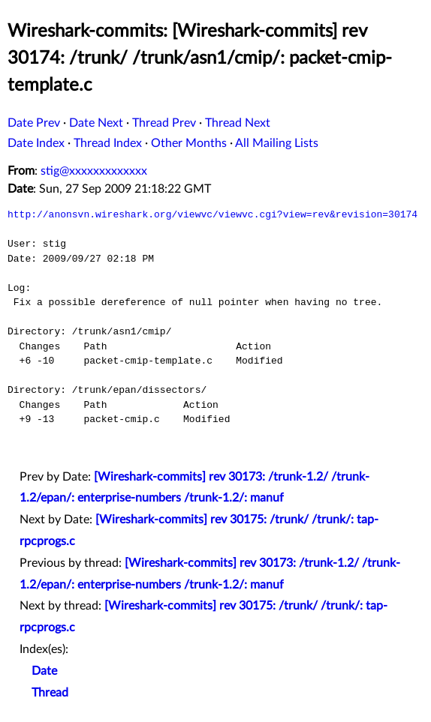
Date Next (96, 123)
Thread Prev (164, 123)
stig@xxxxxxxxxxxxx (94, 171)
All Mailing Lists (276, 143)
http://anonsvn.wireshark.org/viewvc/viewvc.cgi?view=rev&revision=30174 (212, 214)
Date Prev (34, 123)
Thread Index (108, 143)
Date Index (36, 143)
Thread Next (237, 123)
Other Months (189, 143)
